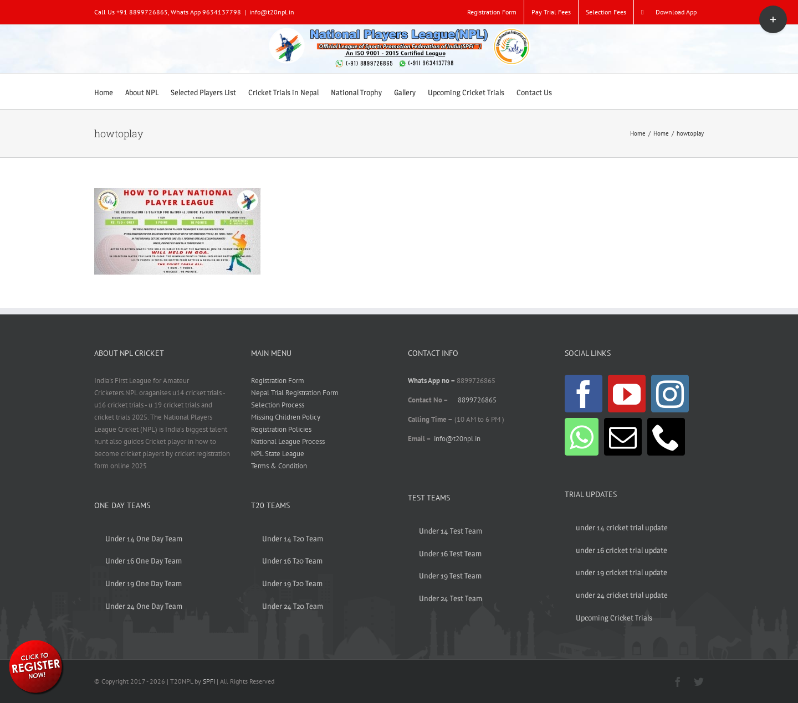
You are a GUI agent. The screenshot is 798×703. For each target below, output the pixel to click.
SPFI (209, 681)
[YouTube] (627, 393)
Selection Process (277, 405)
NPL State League (277, 453)
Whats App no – (432, 380)
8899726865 (477, 400)
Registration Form (277, 380)
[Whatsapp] (581, 437)
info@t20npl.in (271, 12)
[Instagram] (670, 393)
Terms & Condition (279, 466)
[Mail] (623, 437)
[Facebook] (583, 393)
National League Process (288, 441)
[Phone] (666, 437)
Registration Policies (281, 429)
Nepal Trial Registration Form (295, 392)
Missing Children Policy (285, 417)
